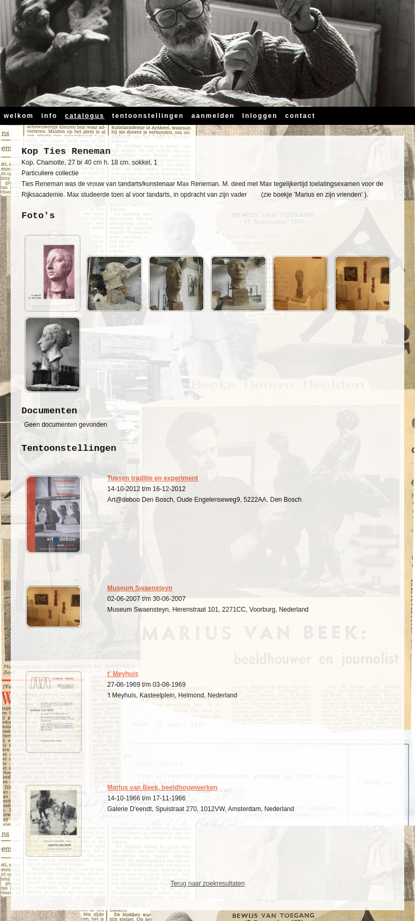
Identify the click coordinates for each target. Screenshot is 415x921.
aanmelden (213, 116)
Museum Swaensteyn (139, 588)
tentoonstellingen (148, 116)
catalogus (85, 116)
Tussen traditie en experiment (152, 478)
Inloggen (260, 116)
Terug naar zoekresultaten (208, 883)
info (49, 116)
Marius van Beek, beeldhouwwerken (162, 787)
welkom (19, 116)
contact (300, 116)
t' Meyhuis (122, 674)
